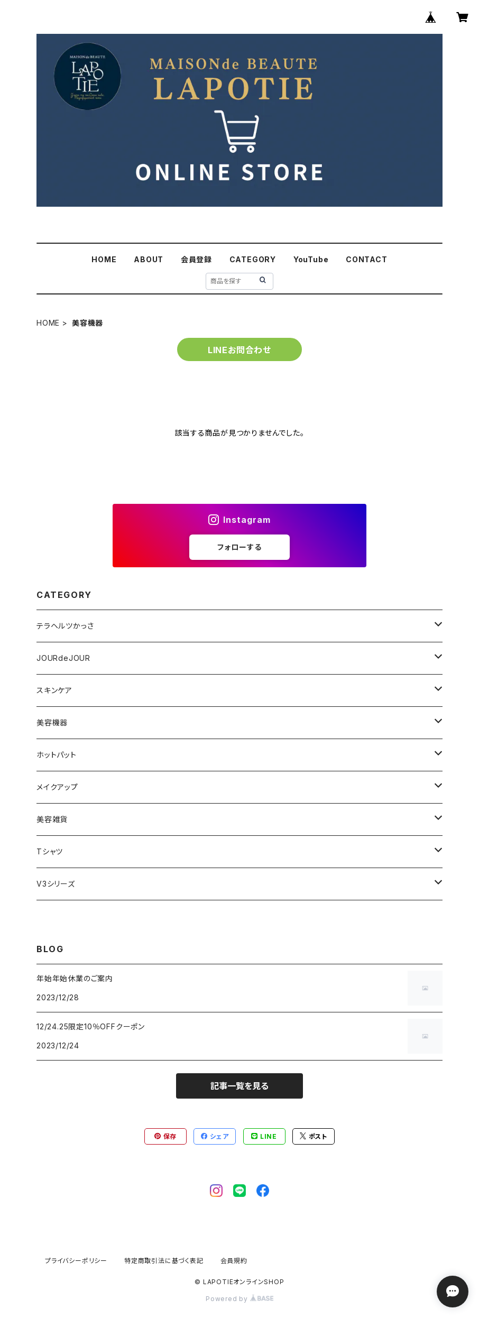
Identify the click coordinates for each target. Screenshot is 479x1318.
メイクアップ (57, 786)
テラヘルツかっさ (65, 625)
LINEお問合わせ (239, 350)
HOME (103, 259)
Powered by (239, 1299)
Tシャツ (49, 851)
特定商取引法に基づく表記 (164, 1261)
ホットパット (56, 754)
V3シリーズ (55, 883)
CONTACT (367, 259)
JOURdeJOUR (63, 657)
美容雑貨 (52, 819)
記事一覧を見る (239, 1086)
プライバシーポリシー (76, 1261)
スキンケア (54, 690)
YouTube (311, 259)
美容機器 (52, 722)
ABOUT (148, 259)
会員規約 (233, 1261)
